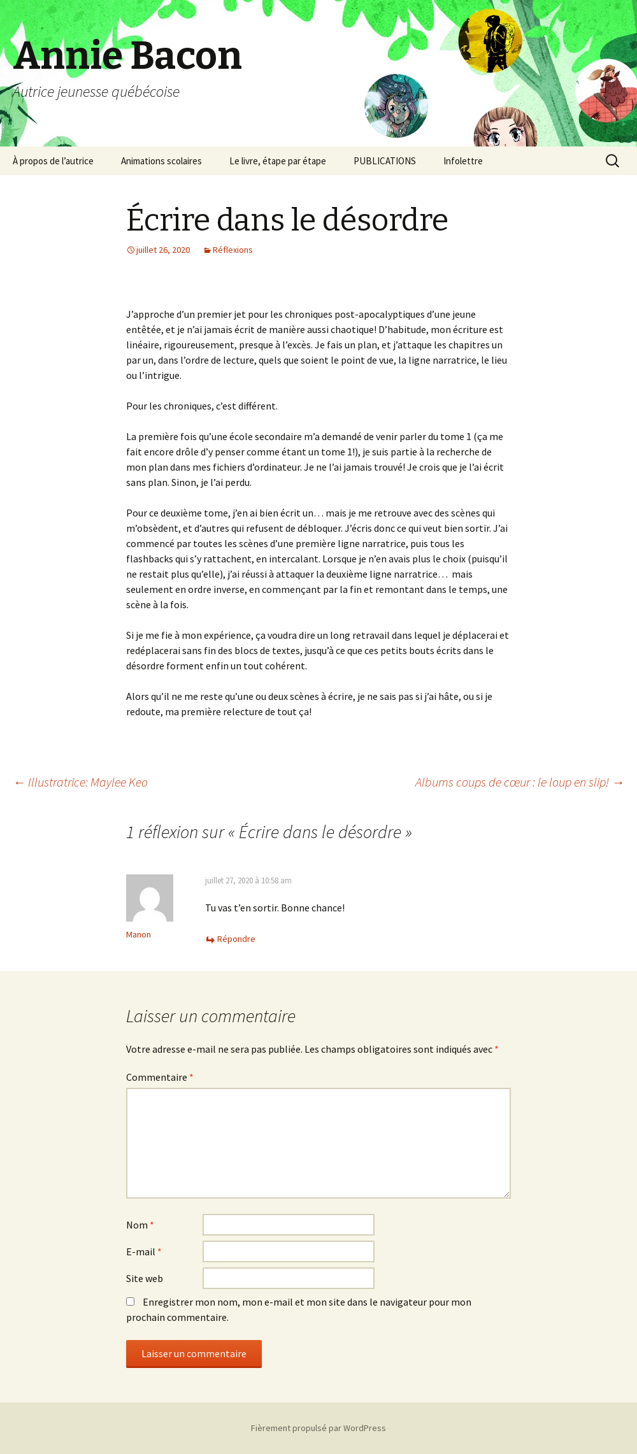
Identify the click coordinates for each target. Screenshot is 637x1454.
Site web (144, 1278)
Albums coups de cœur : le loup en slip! (519, 782)
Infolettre (463, 161)
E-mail (144, 1251)
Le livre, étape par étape (277, 161)
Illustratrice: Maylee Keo (80, 782)
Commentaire (160, 1077)
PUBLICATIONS (385, 161)
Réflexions (233, 249)
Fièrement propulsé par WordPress (318, 1428)
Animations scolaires (161, 161)
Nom (140, 1224)
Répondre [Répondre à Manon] (236, 938)
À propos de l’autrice (53, 161)
